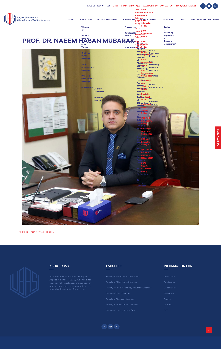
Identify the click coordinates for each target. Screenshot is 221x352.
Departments (170, 288)
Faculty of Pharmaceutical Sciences (123, 277)
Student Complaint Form (205, 19)
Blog (182, 19)
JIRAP (124, 6)
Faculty (167, 299)
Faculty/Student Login (185, 6)
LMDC (115, 6)
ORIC (131, 6)
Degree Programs (107, 19)
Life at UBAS (168, 19)
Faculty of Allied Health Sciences (121, 282)
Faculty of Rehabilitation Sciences (122, 305)
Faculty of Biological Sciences (120, 299)
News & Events (148, 19)
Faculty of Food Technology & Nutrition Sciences (129, 288)
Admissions (129, 19)
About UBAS (85, 19)
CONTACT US (166, 6)
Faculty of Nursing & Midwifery (120, 310)
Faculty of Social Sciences (118, 293)
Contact (168, 305)
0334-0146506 (103, 6)
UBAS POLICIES (150, 6)
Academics (169, 293)
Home (71, 19)
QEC (138, 6)
